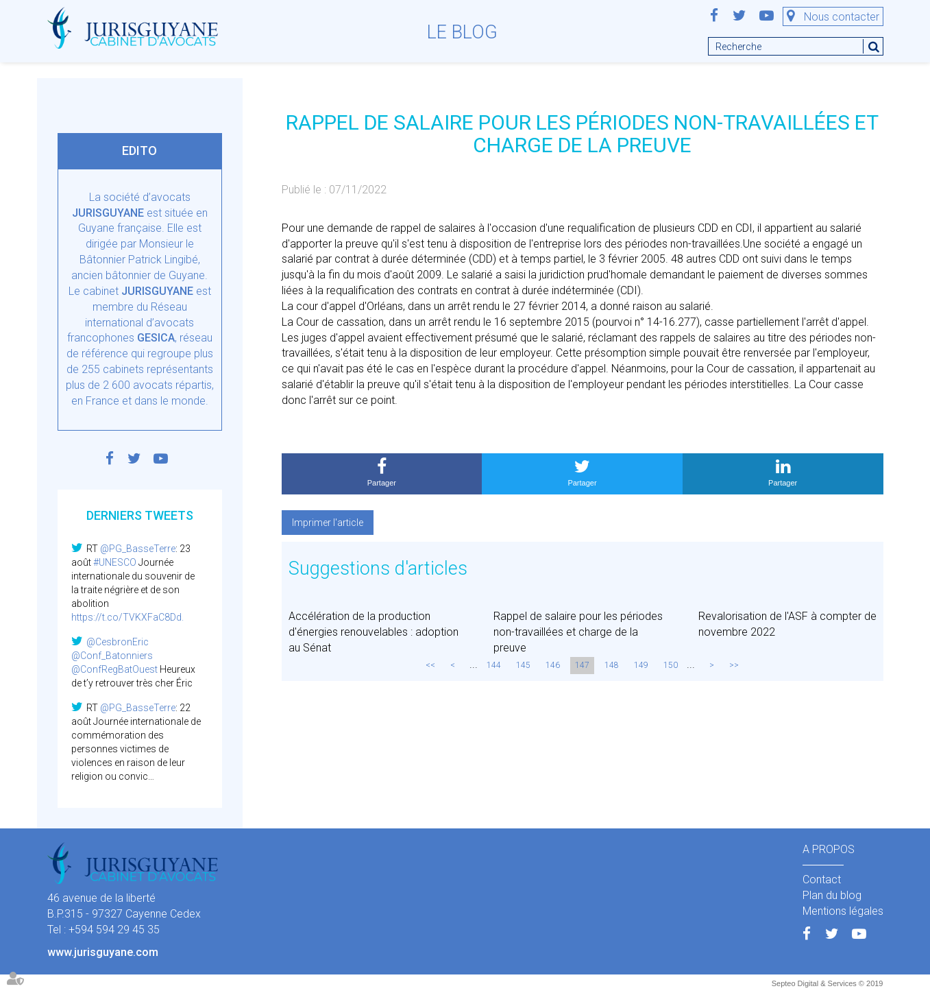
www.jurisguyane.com (102, 952)
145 (523, 665)
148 (611, 665)
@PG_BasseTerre (137, 548)
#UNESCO (114, 562)
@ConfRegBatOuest (114, 669)
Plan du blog (832, 895)
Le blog (462, 32)
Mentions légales (843, 911)
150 (670, 665)
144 (494, 665)
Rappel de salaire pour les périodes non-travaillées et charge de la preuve (578, 632)
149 (641, 665)
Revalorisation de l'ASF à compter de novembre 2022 (787, 624)
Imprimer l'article (327, 522)
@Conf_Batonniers (112, 655)
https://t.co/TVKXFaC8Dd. (127, 617)
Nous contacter (841, 16)
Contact (822, 879)
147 (582, 665)
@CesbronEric (117, 641)
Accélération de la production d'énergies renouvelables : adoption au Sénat (373, 632)
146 (553, 665)
